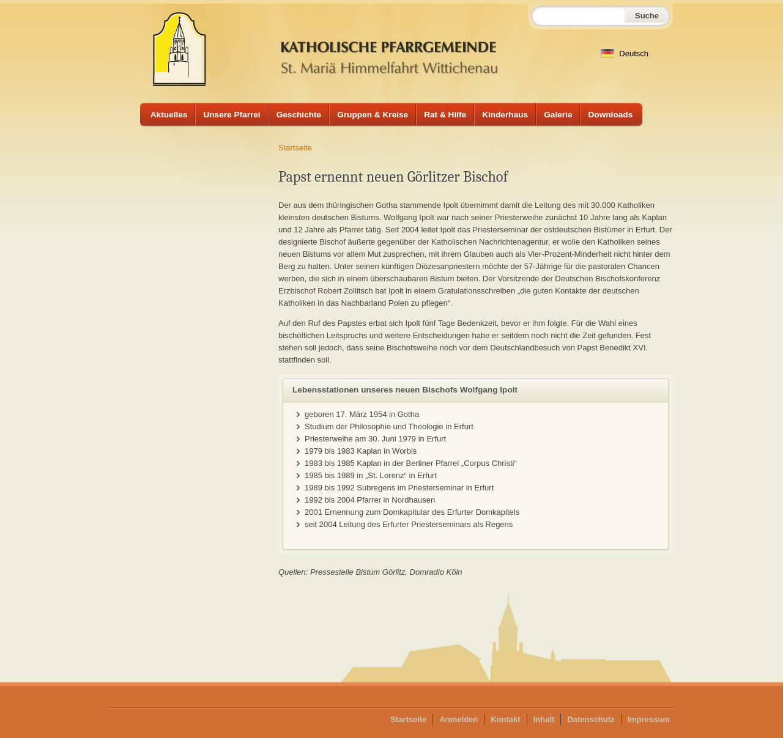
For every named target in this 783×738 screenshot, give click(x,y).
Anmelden (458, 719)
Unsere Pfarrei (231, 114)
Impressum (649, 719)
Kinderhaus (505, 114)
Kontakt (505, 719)
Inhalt (544, 719)
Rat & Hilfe (445, 114)
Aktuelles (169, 114)
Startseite (295, 147)
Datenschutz (590, 719)
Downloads (610, 114)
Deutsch (624, 53)
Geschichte (299, 114)
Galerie (558, 114)
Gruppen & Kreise (372, 114)
